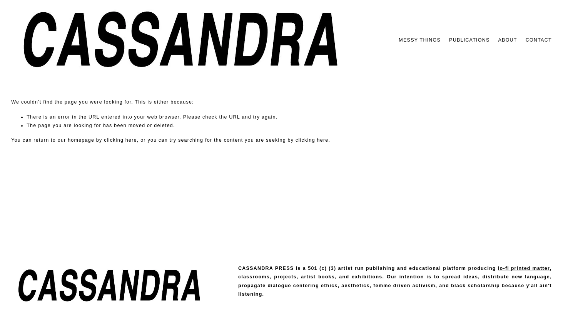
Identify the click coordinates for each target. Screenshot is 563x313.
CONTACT (539, 40)
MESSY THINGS (420, 40)
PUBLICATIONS (469, 40)
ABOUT (507, 40)
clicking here (120, 140)
